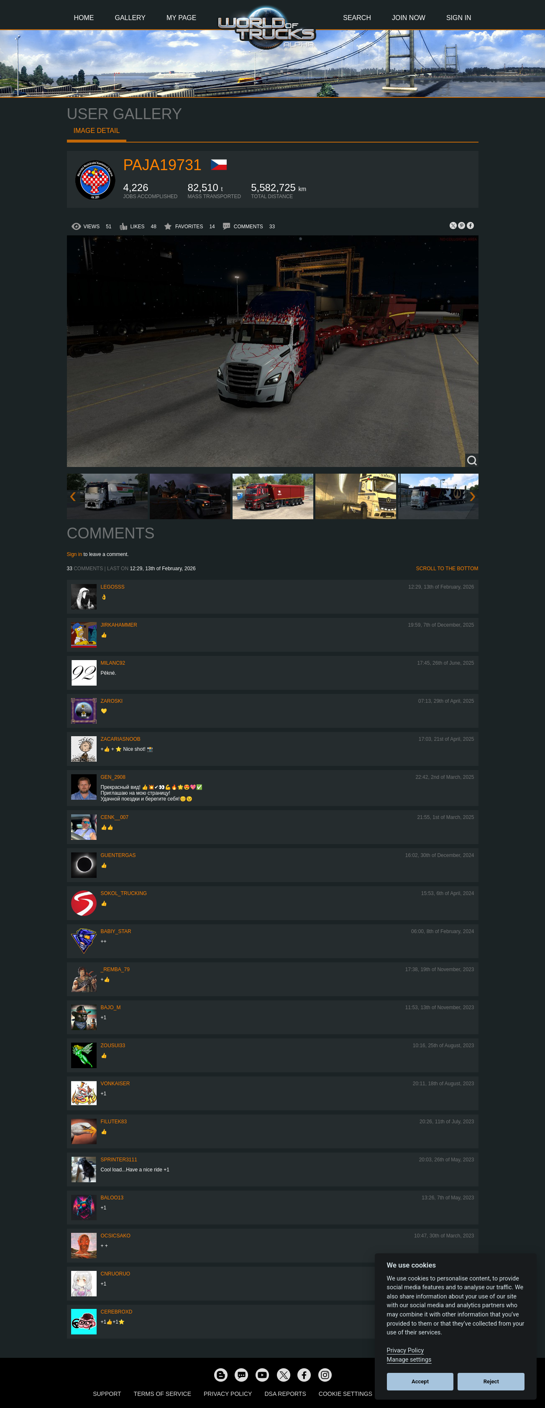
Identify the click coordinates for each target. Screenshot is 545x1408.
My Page (181, 17)
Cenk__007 (115, 817)
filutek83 (114, 1122)
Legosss (113, 587)
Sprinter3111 (119, 1160)
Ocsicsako (115, 1236)
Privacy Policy (228, 1393)
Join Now (408, 17)
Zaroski (112, 701)
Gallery (130, 17)
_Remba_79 (115, 969)
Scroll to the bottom (447, 568)
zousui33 (113, 1045)
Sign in (74, 554)
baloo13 (112, 1198)
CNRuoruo (115, 1274)
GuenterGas (118, 855)
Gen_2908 (113, 777)
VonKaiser (115, 1084)
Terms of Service (162, 1393)
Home (84, 17)
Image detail (97, 130)
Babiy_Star (116, 931)
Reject (491, 1381)
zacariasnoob (121, 739)
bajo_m (111, 1007)
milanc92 (113, 663)
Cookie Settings (345, 1393)
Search (357, 17)
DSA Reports (285, 1393)
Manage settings (409, 1359)
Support (107, 1393)
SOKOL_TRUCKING (124, 893)
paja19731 (162, 164)
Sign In (458, 17)
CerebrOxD (117, 1312)
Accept (420, 1381)
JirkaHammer (119, 625)
